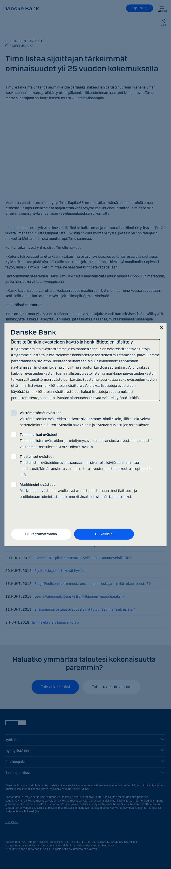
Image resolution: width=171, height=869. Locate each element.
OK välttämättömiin (41, 534)
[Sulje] (161, 328)
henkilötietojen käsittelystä (51, 391)
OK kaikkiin (104, 534)
